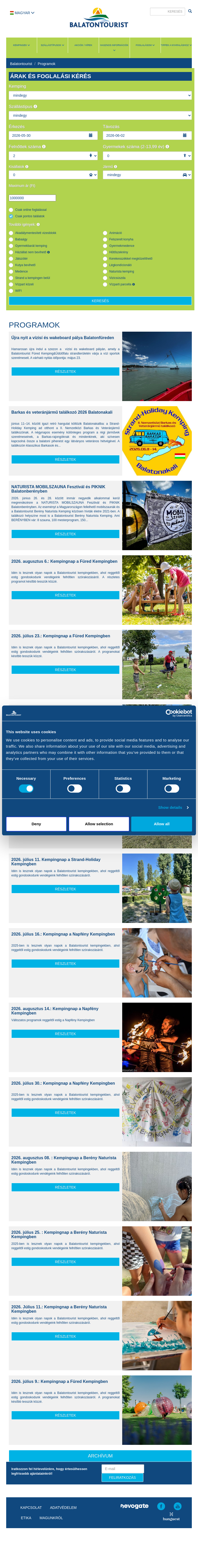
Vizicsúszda (117, 278)
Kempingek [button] (21, 45)
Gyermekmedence (121, 246)
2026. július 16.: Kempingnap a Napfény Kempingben (63, 934)
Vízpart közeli (24, 284)
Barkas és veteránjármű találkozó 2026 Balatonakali (61, 412)
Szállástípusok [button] (52, 45)
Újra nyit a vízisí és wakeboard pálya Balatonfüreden (62, 338)
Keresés (100, 301)
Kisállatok (18, 167)
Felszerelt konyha (121, 239)
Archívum (100, 1455)
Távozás (111, 126)
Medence (21, 271)
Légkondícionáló (120, 265)
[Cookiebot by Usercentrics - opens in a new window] (169, 713)
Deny (36, 824)
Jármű (110, 167)
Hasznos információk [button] (114, 47)
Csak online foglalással (31, 210)
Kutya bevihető (25, 265)
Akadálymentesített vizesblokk (35, 233)
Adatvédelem (63, 1508)
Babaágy (21, 239)
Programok (46, 64)
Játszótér (21, 258)
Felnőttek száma (27, 146)
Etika (26, 1518)
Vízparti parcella (122, 284)
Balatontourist (21, 64)
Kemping (17, 86)
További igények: (24, 224)
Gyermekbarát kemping (31, 246)
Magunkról (51, 1518)
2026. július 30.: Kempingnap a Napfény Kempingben (63, 1083)
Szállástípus (23, 106)
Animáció (115, 233)
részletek (65, 371)
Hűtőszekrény (118, 252)
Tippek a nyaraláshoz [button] (176, 45)
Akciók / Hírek (83, 45)
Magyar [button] (22, 13)
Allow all (162, 824)
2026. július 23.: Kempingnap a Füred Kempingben (60, 636)
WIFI (18, 291)
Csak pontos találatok (30, 216)
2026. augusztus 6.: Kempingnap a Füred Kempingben (64, 561)
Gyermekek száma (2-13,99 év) (136, 146)
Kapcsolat (31, 1508)
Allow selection (99, 824)
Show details (170, 807)
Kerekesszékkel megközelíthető (130, 258)
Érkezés (16, 126)
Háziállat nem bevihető (32, 252)
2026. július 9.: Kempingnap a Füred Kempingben (59, 1381)
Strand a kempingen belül (32, 278)
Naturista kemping (121, 271)
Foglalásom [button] (145, 45)
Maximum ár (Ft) (22, 186)
